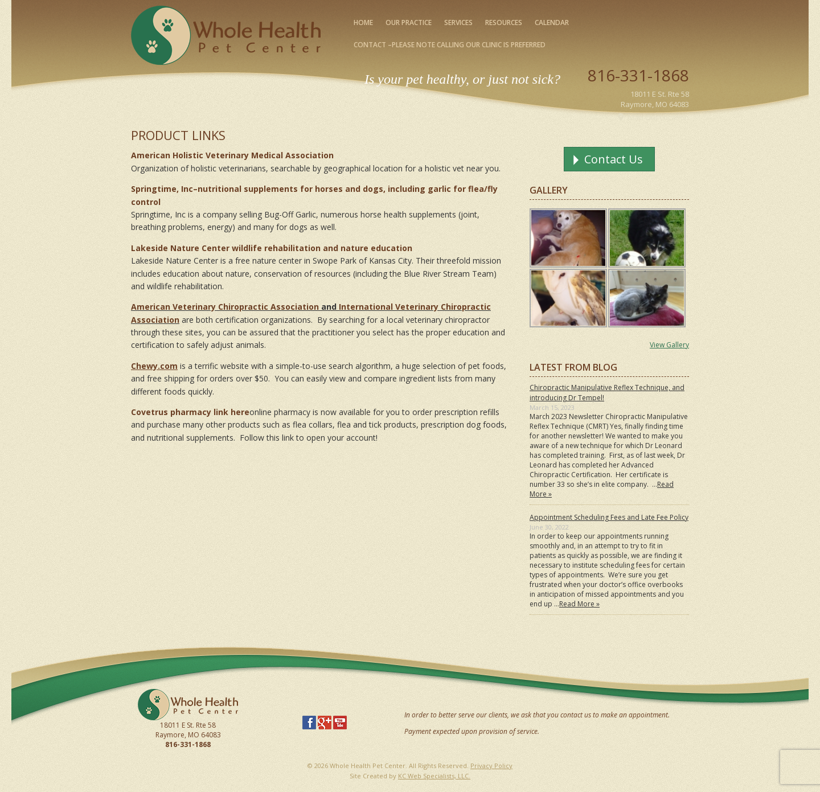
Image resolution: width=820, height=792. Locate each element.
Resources (503, 22)
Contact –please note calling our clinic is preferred (450, 45)
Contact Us (613, 159)
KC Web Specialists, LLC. (434, 776)
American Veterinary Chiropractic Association (225, 306)
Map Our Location (658, 117)
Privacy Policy (491, 765)
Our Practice (409, 22)
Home (363, 22)
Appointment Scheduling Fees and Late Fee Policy (609, 517)
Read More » (579, 604)
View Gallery (669, 345)
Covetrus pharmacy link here (190, 412)
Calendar (552, 22)
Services (458, 22)
